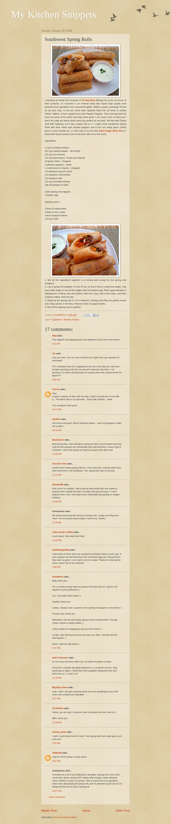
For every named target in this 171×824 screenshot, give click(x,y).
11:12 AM (56, 475)
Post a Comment (57, 797)
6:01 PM (56, 761)
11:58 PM (56, 501)
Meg (54, 335)
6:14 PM (56, 344)
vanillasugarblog (60, 550)
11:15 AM (56, 522)
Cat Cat (56, 389)
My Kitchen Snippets (53, 14)
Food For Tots (59, 463)
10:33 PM (56, 430)
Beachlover (58, 440)
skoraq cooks (59, 732)
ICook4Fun (57, 576)
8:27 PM (56, 698)
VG (53, 353)
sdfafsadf (57, 753)
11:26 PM (56, 722)
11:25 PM (56, 454)
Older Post (123, 810)
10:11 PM (56, 409)
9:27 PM (56, 648)
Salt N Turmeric (60, 657)
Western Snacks (71, 319)
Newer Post (49, 810)
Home (86, 810)
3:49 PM (56, 567)
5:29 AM (56, 743)
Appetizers (57, 319)
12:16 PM (56, 540)
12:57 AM (56, 791)
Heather (56, 419)
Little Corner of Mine (62, 532)
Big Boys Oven (60, 687)
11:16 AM (56, 678)
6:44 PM (56, 379)
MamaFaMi (57, 484)
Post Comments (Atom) (65, 817)
